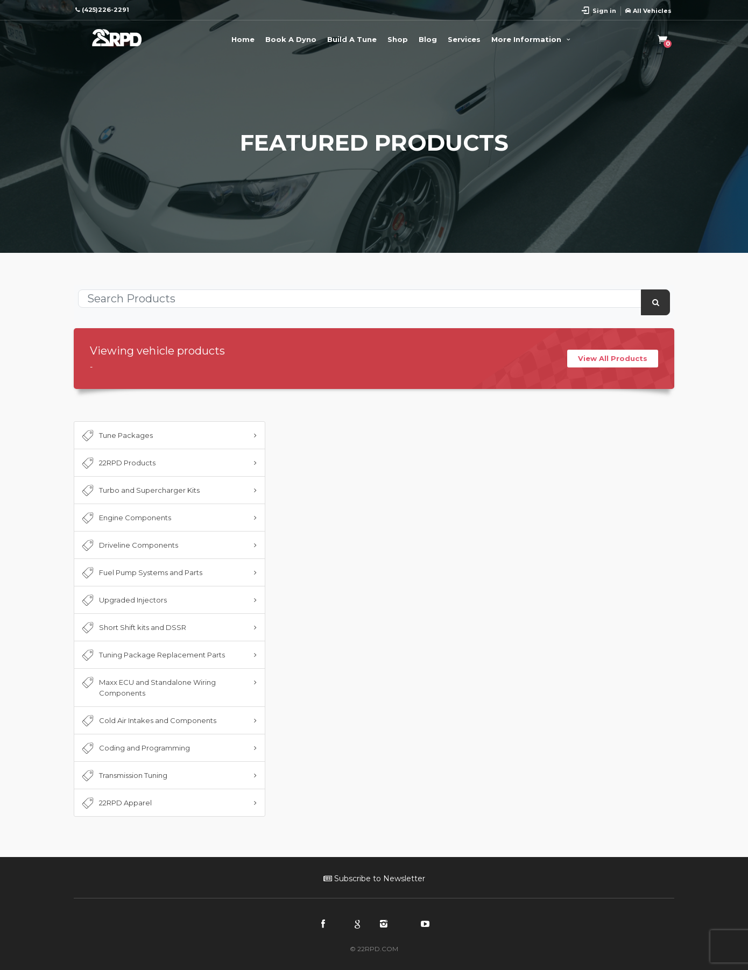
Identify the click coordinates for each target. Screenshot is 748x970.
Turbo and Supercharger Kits (140, 491)
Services (464, 39)
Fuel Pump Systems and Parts (141, 573)
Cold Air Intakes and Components (148, 721)
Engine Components (125, 518)
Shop (397, 39)
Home (243, 39)
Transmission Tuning (123, 776)
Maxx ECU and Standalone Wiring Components (148, 687)
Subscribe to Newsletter (374, 878)
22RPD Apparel (116, 803)
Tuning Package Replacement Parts (152, 655)
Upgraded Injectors (123, 600)
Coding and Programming (135, 748)
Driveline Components (129, 545)
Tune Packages (116, 436)
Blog (428, 39)
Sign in (604, 11)
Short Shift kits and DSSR (133, 628)
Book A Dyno (290, 39)
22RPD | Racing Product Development (117, 38)
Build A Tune (352, 39)
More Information (532, 39)
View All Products (612, 358)
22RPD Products (118, 463)
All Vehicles (648, 11)
